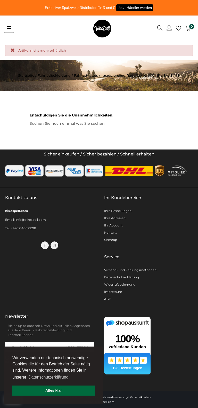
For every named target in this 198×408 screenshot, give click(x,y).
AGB (107, 299)
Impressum (113, 292)
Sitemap (110, 240)
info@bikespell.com (30, 220)
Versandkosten (140, 397)
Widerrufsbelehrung (119, 284)
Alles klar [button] (53, 390)
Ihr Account (113, 225)
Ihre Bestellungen (117, 211)
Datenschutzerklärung (121, 277)
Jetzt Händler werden (135, 8)
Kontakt (110, 232)
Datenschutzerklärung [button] (48, 377)
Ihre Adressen (115, 218)
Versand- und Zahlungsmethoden (130, 270)
